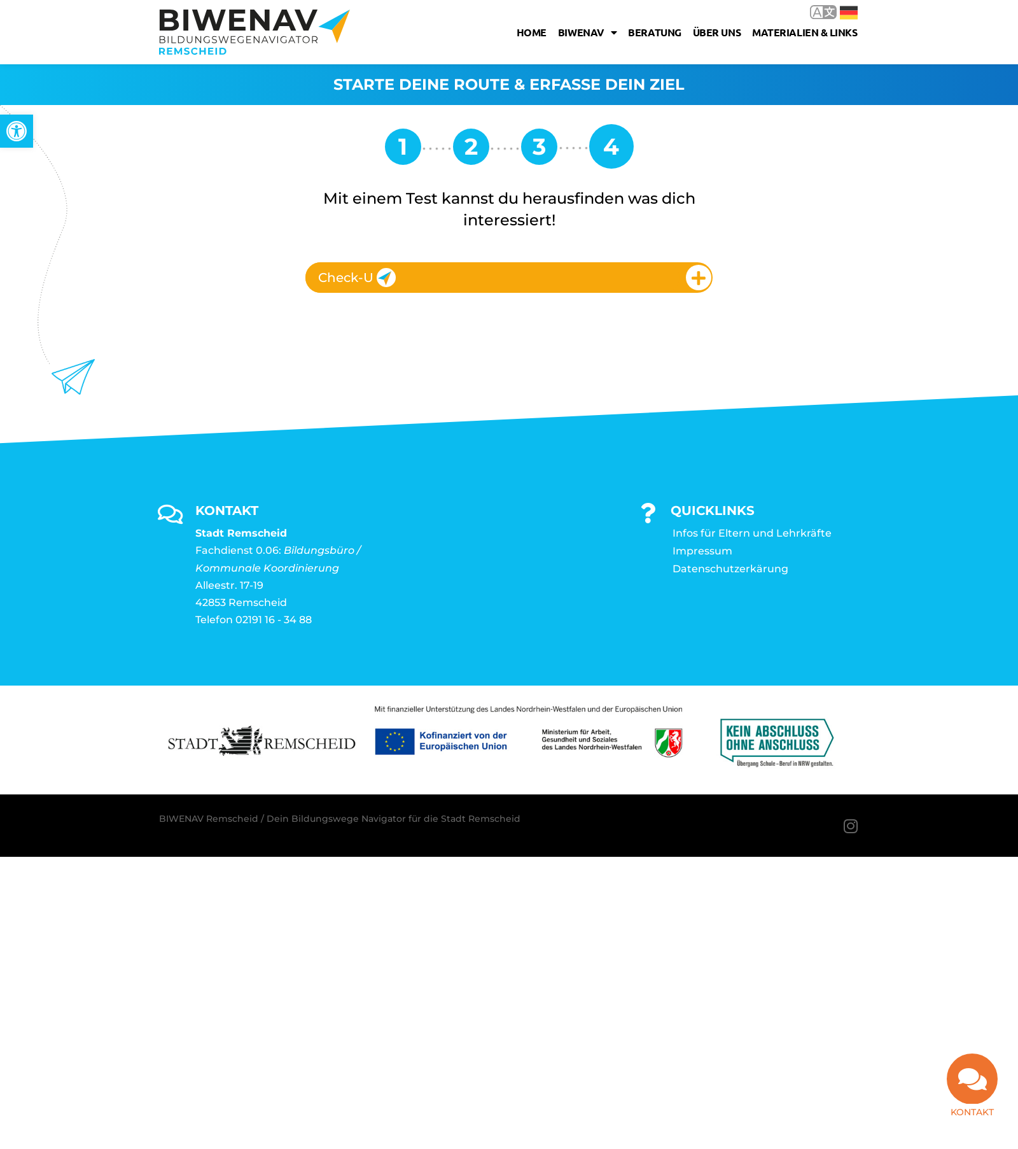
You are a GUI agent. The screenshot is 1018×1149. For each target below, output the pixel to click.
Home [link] (532, 32)
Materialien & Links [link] (804, 32)
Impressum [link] (702, 551)
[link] (16, 131)
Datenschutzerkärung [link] (730, 569)
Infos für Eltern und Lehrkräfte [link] (752, 533)
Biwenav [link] (587, 32)
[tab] (509, 277)
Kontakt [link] (972, 1112)
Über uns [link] (717, 32)
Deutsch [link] (849, 12)
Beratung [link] (654, 32)
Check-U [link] (357, 277)
